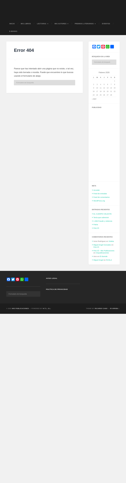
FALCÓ (96, 229)
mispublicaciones (102, 254)
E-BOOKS (13, 32)
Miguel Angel (98, 261)
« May (94, 100)
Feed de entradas (100, 195)
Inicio (12, 25)
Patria (95, 226)
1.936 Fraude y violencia (102, 222)
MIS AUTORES (61, 25)
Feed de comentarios (101, 198)
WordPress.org (99, 202)
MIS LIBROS (26, 25)
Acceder (96, 191)
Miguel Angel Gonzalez (102, 246)
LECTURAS (41, 25)
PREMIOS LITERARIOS (84, 25)
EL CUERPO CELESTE (102, 215)
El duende (103, 257)
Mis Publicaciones (20, 310)
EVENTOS (106, 25)
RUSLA (109, 261)
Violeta (111, 242)
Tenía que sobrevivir (101, 218)
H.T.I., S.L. (47, 310)
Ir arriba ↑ (115, 310)
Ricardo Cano (101, 310)
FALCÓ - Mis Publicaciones (103, 252)
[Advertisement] (109, 145)
